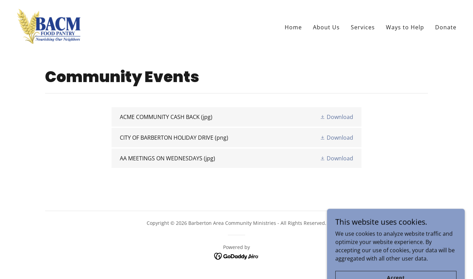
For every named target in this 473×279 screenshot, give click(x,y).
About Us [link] (326, 27)
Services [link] (363, 27)
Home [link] (293, 27)
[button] (336, 117)
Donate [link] (445, 27)
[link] (49, 25)
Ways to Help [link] (405, 27)
